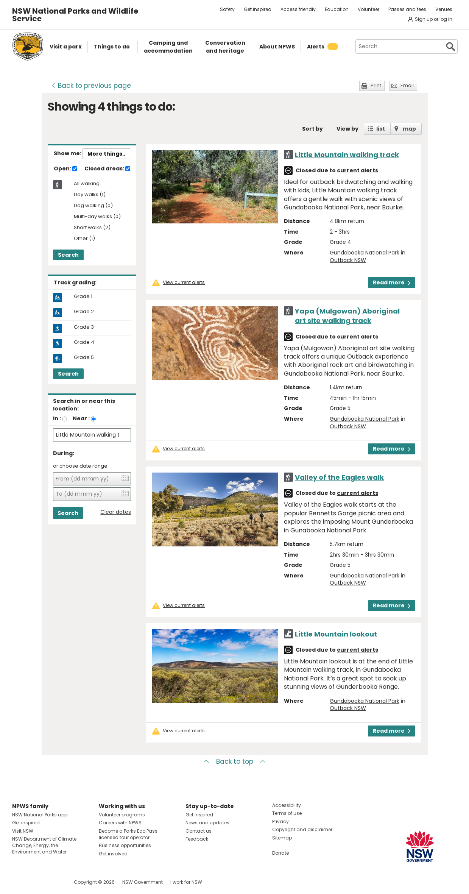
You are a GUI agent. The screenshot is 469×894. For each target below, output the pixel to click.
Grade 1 (83, 296)
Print (376, 85)
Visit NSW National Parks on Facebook (19, 882)
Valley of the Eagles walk (339, 477)
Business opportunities (125, 845)
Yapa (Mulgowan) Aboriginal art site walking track (347, 315)
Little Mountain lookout (336, 634)
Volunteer (368, 9)
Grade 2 (84, 311)
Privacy (280, 821)
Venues (443, 9)
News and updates (207, 822)
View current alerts (184, 282)
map (409, 129)
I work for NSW (186, 882)
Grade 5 (84, 357)
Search (68, 255)
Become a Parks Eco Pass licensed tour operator (128, 834)
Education (337, 9)
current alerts (357, 170)
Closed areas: (107, 168)
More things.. (106, 154)
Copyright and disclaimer (302, 829)
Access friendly (298, 9)
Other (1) (84, 239)
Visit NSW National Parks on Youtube (52, 882)
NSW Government (142, 882)
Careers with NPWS (120, 822)
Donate (280, 853)
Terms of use (287, 813)
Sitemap (282, 838)
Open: (65, 168)
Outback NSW (348, 260)
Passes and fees (407, 9)
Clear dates (115, 512)
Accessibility (286, 805)
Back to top (234, 761)
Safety (227, 9)
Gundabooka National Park (364, 252)
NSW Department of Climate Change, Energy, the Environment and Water (44, 845)
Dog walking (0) (93, 206)
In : (57, 418)
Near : (81, 418)
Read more (391, 282)
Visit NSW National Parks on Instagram (35, 882)
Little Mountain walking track (347, 154)
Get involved (113, 853)
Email (407, 85)
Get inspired (257, 9)
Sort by (312, 129)
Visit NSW (22, 831)
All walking (87, 183)
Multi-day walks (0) (97, 217)
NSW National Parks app (39, 814)
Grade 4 (84, 342)
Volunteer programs (122, 814)
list (380, 129)
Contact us (198, 831)
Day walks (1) (90, 195)
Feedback (196, 839)
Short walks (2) (92, 228)
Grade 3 (84, 327)
